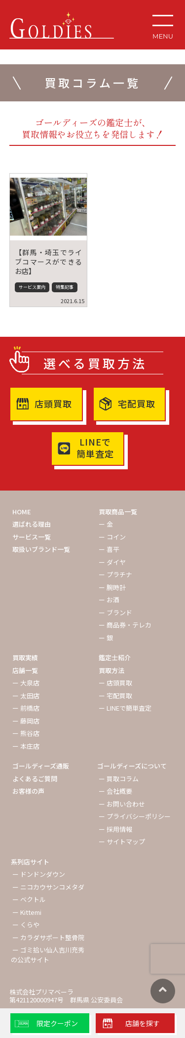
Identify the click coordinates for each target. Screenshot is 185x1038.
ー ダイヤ (112, 562)
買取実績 (25, 657)
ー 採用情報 (115, 829)
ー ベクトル (29, 899)
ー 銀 (106, 637)
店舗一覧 (25, 670)
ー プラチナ (115, 574)
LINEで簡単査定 (95, 447)
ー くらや (25, 924)
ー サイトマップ (122, 841)
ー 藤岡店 (25, 720)
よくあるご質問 (34, 778)
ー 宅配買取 (115, 695)
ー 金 (106, 524)
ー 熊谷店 (25, 733)
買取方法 (111, 670)
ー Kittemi (26, 912)
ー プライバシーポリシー (135, 816)
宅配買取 (136, 403)
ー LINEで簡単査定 (125, 708)
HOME (21, 511)
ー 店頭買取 (115, 682)
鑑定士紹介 (115, 657)
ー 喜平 (109, 549)
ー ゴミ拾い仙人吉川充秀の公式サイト (47, 954)
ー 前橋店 (25, 708)
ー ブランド (115, 612)
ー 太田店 (25, 695)
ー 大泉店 (25, 682)
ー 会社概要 (115, 791)
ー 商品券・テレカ (125, 625)
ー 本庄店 (25, 746)
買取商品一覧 (118, 511)
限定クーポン (57, 1023)
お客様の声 (28, 791)
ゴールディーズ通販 (40, 765)
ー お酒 (109, 599)
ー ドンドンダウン (38, 874)
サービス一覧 (31, 537)
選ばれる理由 (31, 524)
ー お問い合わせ (122, 804)
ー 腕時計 (112, 587)
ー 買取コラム (119, 778)
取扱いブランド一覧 (41, 549)
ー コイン (112, 537)
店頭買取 (53, 403)
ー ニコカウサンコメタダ (48, 887)
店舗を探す (142, 1023)
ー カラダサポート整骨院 (48, 937)
